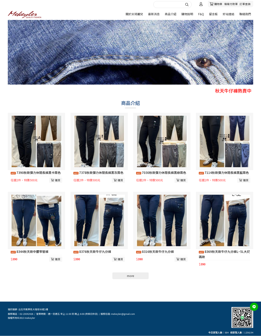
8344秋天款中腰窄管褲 (29, 251)
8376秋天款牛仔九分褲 (92, 251)
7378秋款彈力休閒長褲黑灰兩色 (98, 172)
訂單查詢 (245, 4)
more (130, 276)
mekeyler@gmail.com (123, 314)
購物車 (218, 4)
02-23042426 (26, 314)
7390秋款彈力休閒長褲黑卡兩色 (36, 172)
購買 (57, 180)
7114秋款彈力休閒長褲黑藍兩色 (224, 172)
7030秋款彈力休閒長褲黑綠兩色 (161, 172)
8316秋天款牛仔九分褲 (155, 251)
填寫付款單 (231, 4)
